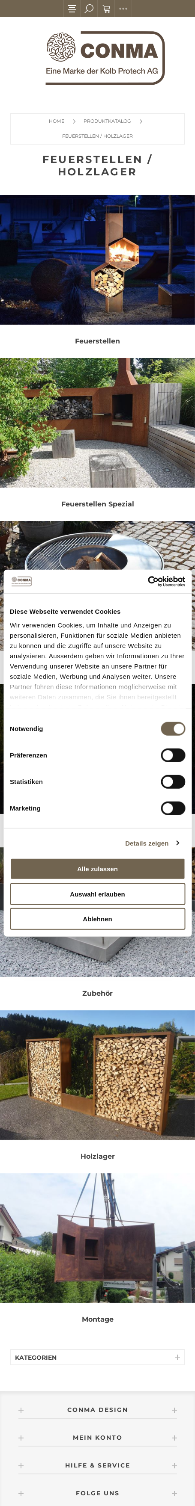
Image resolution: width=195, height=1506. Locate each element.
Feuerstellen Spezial (97, 504)
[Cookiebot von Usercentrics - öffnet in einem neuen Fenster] (147, 581)
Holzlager (98, 1156)
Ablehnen (97, 919)
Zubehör (97, 993)
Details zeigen (146, 842)
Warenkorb (106, 8)
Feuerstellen (97, 341)
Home (56, 121)
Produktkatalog (107, 121)
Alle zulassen (97, 869)
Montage (98, 1319)
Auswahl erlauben (97, 893)
